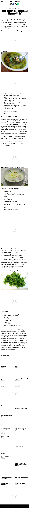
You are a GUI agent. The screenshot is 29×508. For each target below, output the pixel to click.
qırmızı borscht (9, 340)
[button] (2, 1)
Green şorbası (5, 31)
